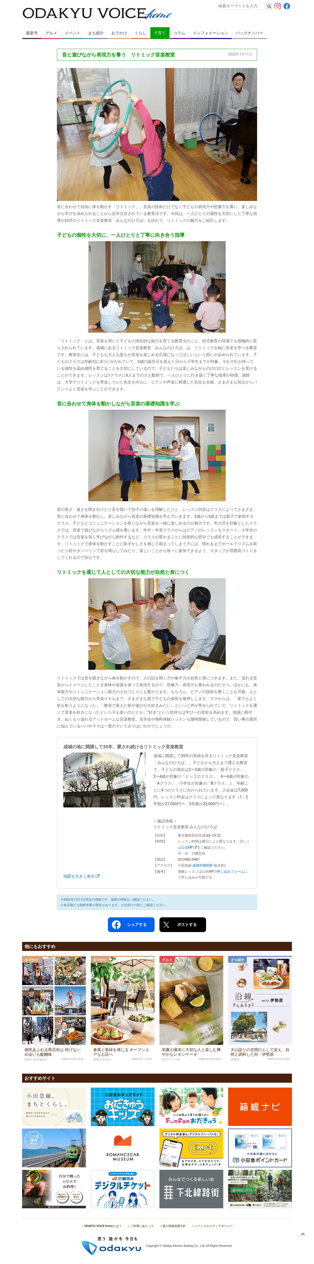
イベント (72, 33)
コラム (179, 33)
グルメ (51, 33)
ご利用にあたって (142, 1226)
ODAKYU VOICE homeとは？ (102, 1226)
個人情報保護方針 (174, 1226)
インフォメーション (210, 33)
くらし (140, 33)
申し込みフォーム (230, 871)
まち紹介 (96, 33)
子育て (160, 33)
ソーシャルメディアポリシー (214, 1226)
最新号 (32, 33)
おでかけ (119, 33)
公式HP (189, 847)
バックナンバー (249, 33)
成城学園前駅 (202, 865)
